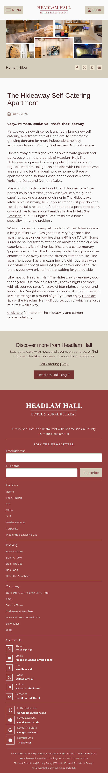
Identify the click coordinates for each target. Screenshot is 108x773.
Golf (8, 516)
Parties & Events (15, 522)
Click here (15, 313)
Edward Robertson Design (78, 763)
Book (95, 10)
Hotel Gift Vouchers (17, 576)
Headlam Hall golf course (43, 300)
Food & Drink (14, 497)
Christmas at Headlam (19, 611)
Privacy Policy (45, 763)
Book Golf (12, 569)
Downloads (12, 623)
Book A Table (14, 557)
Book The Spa (14, 563)
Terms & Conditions (25, 763)
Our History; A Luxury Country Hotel (27, 593)
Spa (8, 504)
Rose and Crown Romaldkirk (23, 617)
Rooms (10, 491)
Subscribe (91, 473)
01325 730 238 (80, 758)
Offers (9, 510)
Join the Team (14, 605)
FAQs (9, 599)
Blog (9, 629)
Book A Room (14, 551)
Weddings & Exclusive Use (21, 534)
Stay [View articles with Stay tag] (65, 364)
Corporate (12, 528)
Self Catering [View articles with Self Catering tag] (49, 364)
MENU (13, 10)
